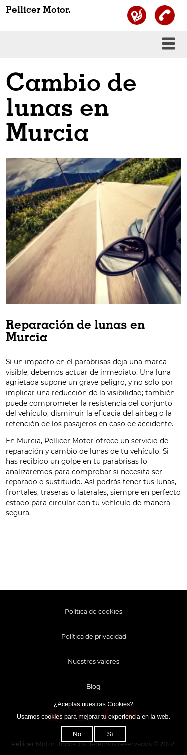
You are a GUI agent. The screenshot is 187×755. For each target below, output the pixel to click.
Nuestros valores (93, 662)
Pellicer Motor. (38, 10)
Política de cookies (93, 612)
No (77, 734)
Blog (93, 686)
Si (110, 734)
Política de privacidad (93, 636)
